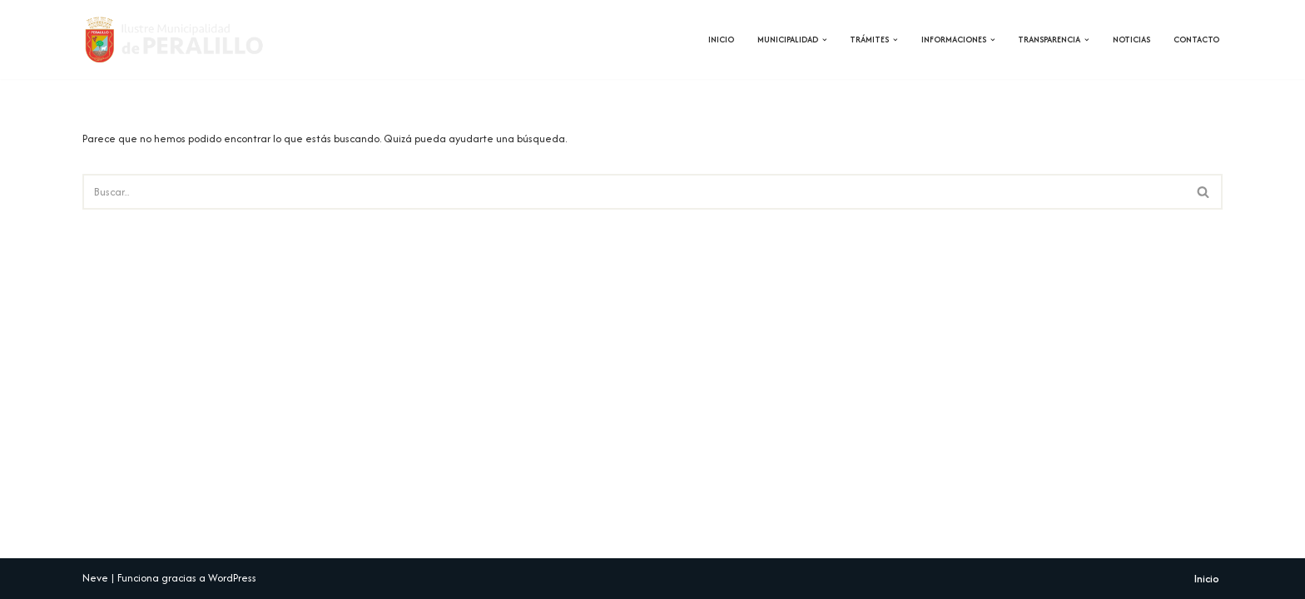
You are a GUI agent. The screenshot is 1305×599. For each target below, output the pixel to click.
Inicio (721, 39)
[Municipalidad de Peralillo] (184, 39)
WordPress (232, 578)
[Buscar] (633, 192)
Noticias (1131, 39)
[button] (824, 39)
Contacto (1196, 39)
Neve (95, 578)
